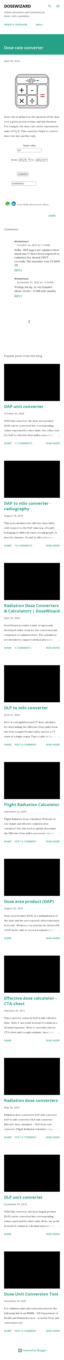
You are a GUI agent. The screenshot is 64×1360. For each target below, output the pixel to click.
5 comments (23, 647)
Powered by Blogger (32, 1350)
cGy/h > (41, 160)
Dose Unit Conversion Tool (31, 1294)
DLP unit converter (23, 1197)
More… (40, 24)
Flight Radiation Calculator (31, 804)
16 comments (23, 545)
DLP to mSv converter (26, 707)
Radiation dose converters (31, 1100)
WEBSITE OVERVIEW (15, 24)
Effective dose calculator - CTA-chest (30, 1000)
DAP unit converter (23, 406)
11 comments (23, 443)
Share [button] (52, 215)
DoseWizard (17, 6)
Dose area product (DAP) (29, 901)
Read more (53, 443)
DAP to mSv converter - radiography (27, 505)
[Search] (50, 6)
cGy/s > (24, 160)
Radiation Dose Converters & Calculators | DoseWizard (32, 608)
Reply (18, 270)
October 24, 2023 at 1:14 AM (33, 245)
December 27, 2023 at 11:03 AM (35, 282)
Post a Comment (26, 744)
